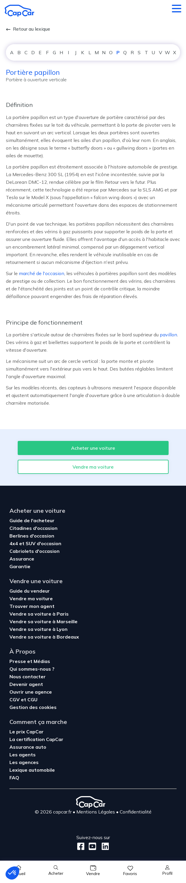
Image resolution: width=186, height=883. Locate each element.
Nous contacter (27, 676)
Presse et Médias (29, 661)
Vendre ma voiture (93, 467)
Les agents (22, 755)
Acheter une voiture (93, 448)
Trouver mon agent (32, 606)
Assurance (21, 559)
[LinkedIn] (103, 846)
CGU (32, 699)
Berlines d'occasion (31, 536)
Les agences (24, 762)
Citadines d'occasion (33, 528)
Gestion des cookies (33, 707)
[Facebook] (81, 846)
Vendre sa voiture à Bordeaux (44, 637)
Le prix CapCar (26, 732)
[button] (12, 873)
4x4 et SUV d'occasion (35, 543)
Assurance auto (27, 747)
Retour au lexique (28, 29)
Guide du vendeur (29, 591)
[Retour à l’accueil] (19, 10)
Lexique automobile (32, 770)
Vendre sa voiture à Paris (39, 614)
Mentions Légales (95, 812)
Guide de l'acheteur (32, 520)
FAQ (14, 778)
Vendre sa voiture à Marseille (43, 621)
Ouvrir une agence (30, 692)
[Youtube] (91, 846)
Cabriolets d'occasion (34, 551)
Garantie (19, 566)
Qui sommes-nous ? (32, 669)
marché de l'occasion (41, 273)
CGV (15, 699)
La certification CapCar (36, 739)
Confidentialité (136, 812)
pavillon (168, 335)
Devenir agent (26, 684)
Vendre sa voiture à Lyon (38, 629)
